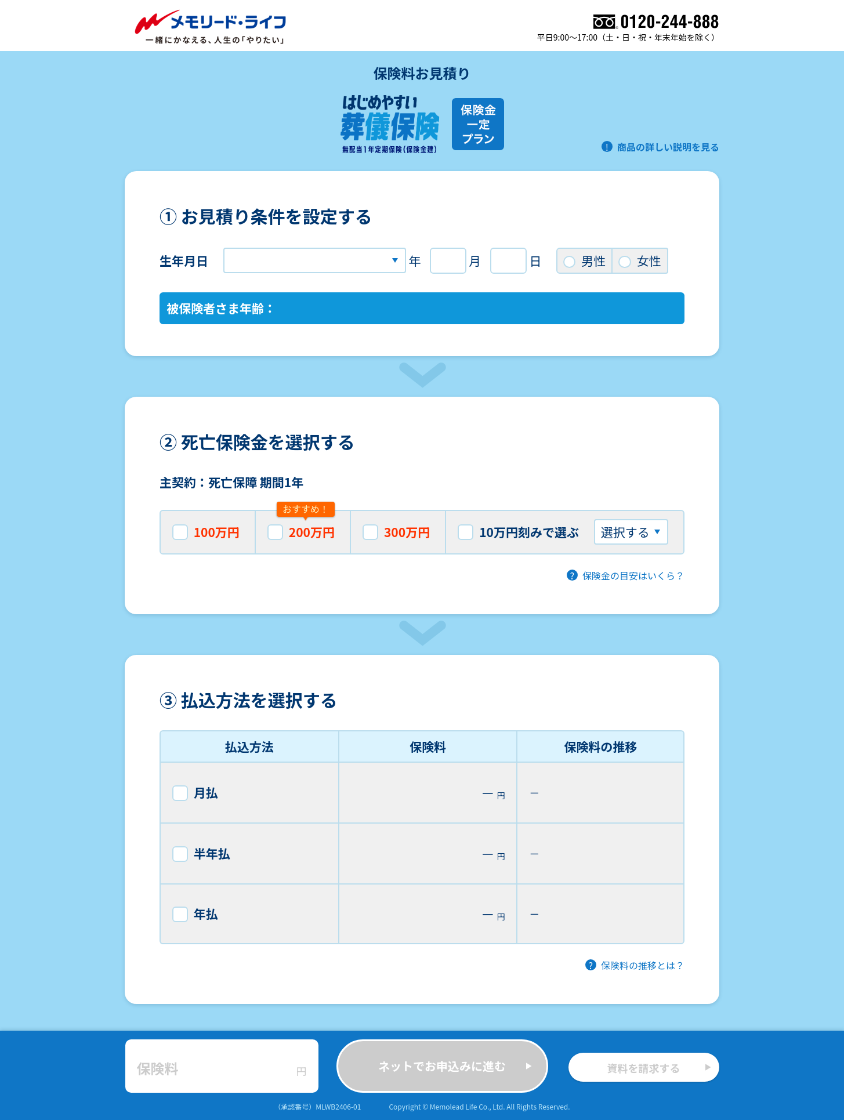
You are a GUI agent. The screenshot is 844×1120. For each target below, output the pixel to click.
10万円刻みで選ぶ (563, 532)
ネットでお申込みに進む (455, 1065)
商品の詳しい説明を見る (668, 147)
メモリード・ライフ (211, 27)
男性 (584, 260)
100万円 (206, 532)
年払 (195, 913)
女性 (639, 260)
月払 (195, 792)
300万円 (396, 532)
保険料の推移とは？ (642, 965)
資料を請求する (659, 1067)
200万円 (301, 525)
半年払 (201, 853)
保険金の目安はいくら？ (633, 575)
